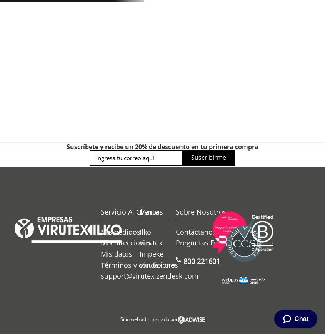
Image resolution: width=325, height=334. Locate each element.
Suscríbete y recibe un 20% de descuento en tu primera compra (162, 146)
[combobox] (142, 44)
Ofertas (210, 73)
